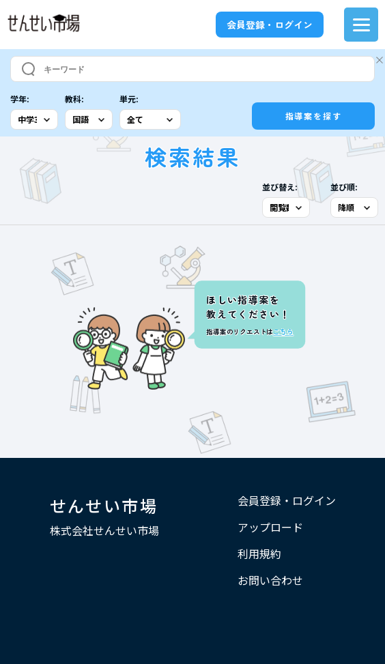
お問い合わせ (270, 580)
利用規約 (259, 553)
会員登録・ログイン (270, 24)
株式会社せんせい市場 (104, 530)
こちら (283, 331)
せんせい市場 (104, 505)
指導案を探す (313, 115)
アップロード (270, 527)
